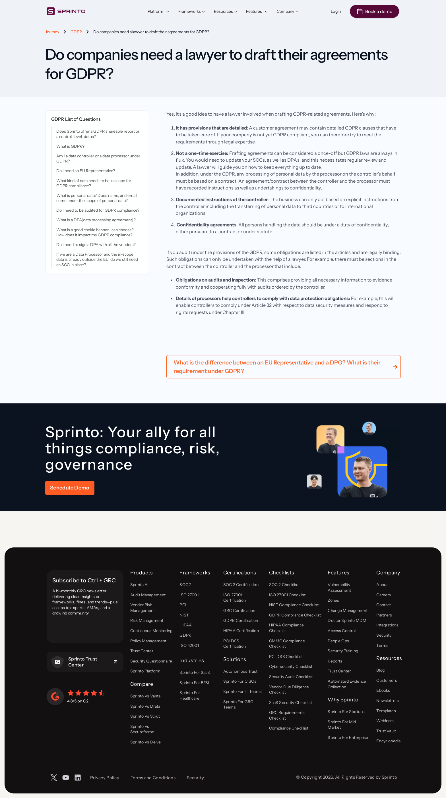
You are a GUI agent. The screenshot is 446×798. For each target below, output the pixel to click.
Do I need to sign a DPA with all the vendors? (96, 244)
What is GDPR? (70, 146)
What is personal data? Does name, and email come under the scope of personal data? (96, 198)
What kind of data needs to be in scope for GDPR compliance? (93, 183)
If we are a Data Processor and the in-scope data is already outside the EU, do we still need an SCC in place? (97, 259)
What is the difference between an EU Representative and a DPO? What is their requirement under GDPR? (277, 401)
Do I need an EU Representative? (85, 170)
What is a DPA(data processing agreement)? (96, 219)
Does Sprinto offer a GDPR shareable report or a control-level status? (97, 134)
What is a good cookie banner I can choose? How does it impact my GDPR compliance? (95, 232)
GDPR (76, 31)
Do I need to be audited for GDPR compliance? (97, 210)
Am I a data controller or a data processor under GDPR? (98, 158)
